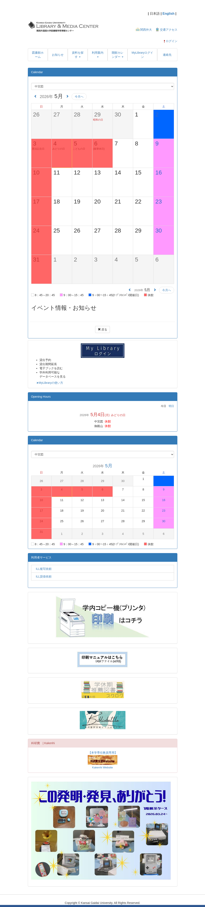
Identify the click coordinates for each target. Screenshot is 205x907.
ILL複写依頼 (42, 568)
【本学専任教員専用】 (102, 752)
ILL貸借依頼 (42, 576)
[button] (77, 54)
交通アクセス (168, 29)
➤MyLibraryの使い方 (49, 382)
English (168, 13)
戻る (102, 329)
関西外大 (146, 29)
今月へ (79, 96)
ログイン (170, 41)
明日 (171, 406)
